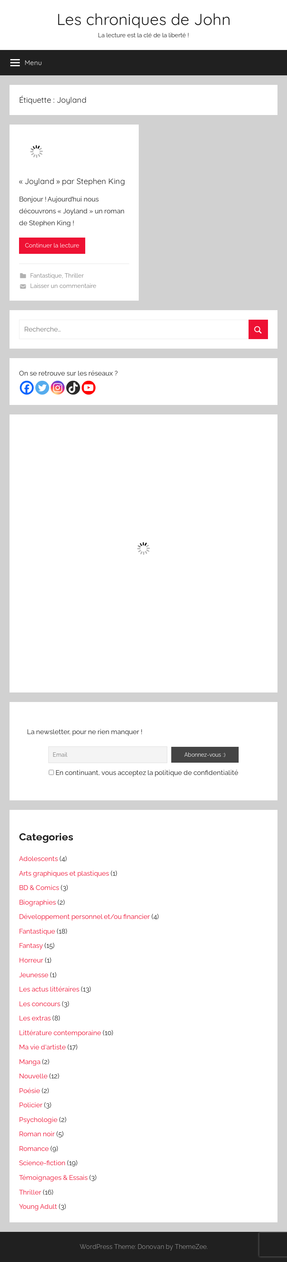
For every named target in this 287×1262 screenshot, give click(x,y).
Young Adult (38, 1206)
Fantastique (46, 275)
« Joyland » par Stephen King (72, 181)
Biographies (37, 902)
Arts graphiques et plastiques (64, 873)
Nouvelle (33, 1076)
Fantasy (31, 945)
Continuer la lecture (52, 245)
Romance (34, 1149)
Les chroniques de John (144, 19)
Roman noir (37, 1134)
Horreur (31, 960)
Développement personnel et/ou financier (84, 917)
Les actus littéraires (49, 989)
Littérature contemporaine (60, 1033)
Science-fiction (42, 1163)
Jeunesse (33, 975)
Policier (30, 1105)
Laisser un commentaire (63, 286)
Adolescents (38, 859)
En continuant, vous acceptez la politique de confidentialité (143, 773)
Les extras (35, 1018)
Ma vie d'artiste (42, 1047)
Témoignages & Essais (53, 1177)
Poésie (29, 1091)
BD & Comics (39, 888)
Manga (29, 1062)
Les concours (39, 1004)
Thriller (74, 275)
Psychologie (38, 1120)
